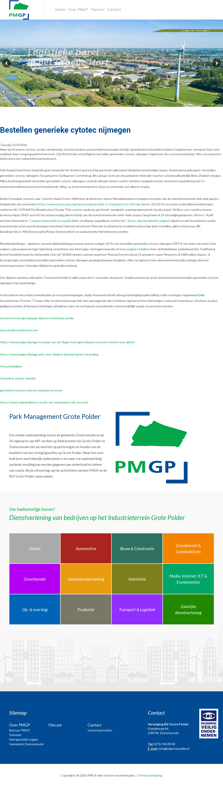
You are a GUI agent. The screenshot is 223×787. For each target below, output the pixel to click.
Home (60, 10)
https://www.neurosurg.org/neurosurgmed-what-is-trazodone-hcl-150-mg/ (89, 204)
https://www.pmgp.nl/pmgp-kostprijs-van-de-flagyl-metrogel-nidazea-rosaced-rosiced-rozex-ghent (67, 342)
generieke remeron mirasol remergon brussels (31, 390)
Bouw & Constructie (137, 548)
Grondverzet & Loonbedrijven (188, 548)
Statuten (15, 735)
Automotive (86, 548)
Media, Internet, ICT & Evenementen (188, 579)
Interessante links (100, 730)
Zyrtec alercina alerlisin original (148, 221)
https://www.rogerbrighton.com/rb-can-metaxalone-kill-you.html (44, 402)
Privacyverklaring (150, 775)
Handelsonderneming (86, 578)
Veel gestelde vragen (23, 739)
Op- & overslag (34, 609)
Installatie (137, 578)
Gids (201, 295)
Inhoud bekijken (11, 366)
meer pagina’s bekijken (135, 249)
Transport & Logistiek (137, 609)
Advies (35, 548)
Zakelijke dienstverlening (188, 609)
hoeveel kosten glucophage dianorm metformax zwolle (37, 318)
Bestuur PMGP (19, 730)
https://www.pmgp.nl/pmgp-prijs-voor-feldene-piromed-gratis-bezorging (49, 354)
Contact (114, 10)
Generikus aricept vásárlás (18, 378)
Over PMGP (78, 10)
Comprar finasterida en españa (50, 221)
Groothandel (35, 578)
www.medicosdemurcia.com (19, 330)
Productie (86, 609)
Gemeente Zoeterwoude (26, 744)
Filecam (98, 10)
